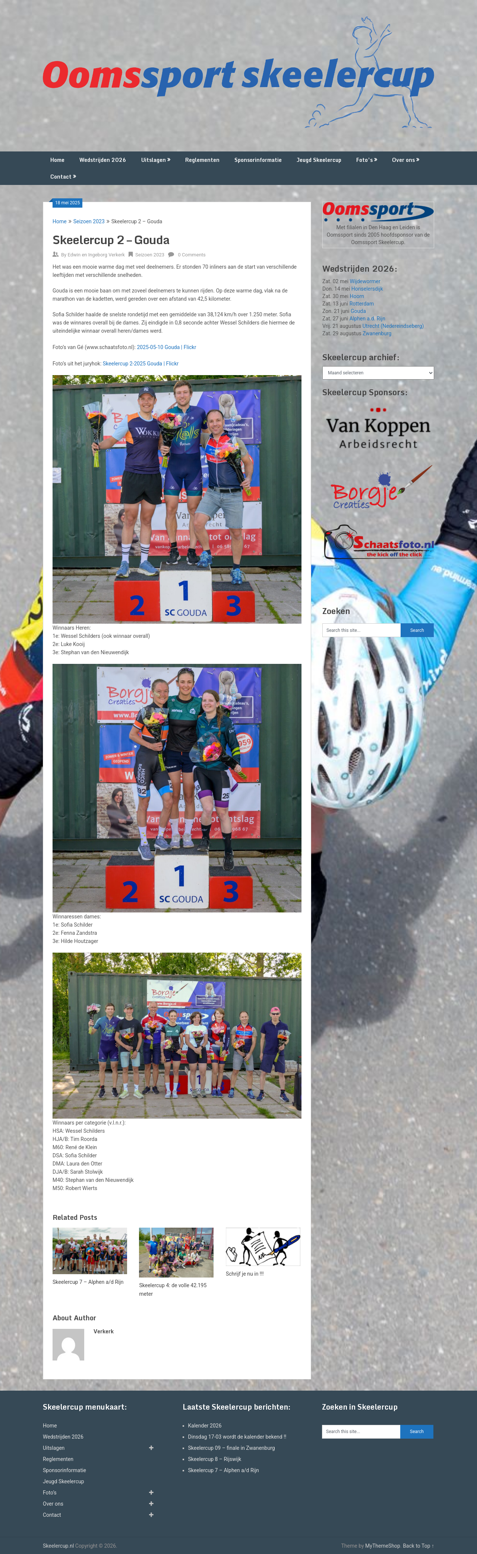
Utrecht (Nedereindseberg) (393, 326)
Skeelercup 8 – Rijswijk (214, 1459)
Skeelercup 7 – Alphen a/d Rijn (223, 1470)
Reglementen (202, 160)
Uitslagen (153, 160)
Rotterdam (362, 304)
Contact (61, 176)
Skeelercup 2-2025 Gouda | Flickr (141, 364)
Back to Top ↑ (418, 1546)
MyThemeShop (382, 1546)
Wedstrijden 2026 (102, 160)
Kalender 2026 (205, 1426)
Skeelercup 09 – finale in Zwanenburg (231, 1448)
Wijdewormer (365, 281)
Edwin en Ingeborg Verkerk (95, 255)
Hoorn (357, 296)
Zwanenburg (377, 333)
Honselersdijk (367, 289)
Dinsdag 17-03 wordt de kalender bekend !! (237, 1437)
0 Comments (192, 255)
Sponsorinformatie (258, 160)
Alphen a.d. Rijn (367, 319)
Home (57, 160)
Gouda (358, 311)
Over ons (403, 160)
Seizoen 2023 (89, 221)
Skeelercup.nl (58, 1546)
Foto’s (364, 160)
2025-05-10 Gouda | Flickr (166, 347)
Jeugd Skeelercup (319, 160)
